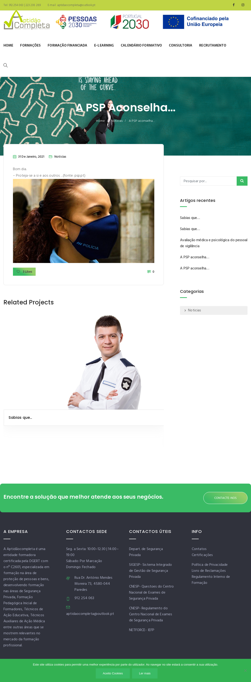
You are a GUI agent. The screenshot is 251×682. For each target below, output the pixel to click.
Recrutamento (212, 45)
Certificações (202, 555)
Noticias (117, 121)
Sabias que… (20, 417)
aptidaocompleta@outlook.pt (76, 5)
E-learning (104, 45)
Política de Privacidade (210, 565)
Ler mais (145, 673)
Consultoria (180, 45)
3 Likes (24, 272)
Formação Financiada (67, 45)
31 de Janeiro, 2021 (31, 157)
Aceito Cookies (113, 673)
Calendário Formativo (141, 45)
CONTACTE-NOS (225, 498)
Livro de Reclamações (209, 571)
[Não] (245, 670)
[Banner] (142, 23)
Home (8, 45)
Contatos (199, 549)
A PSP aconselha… (194, 257)
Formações (30, 45)
